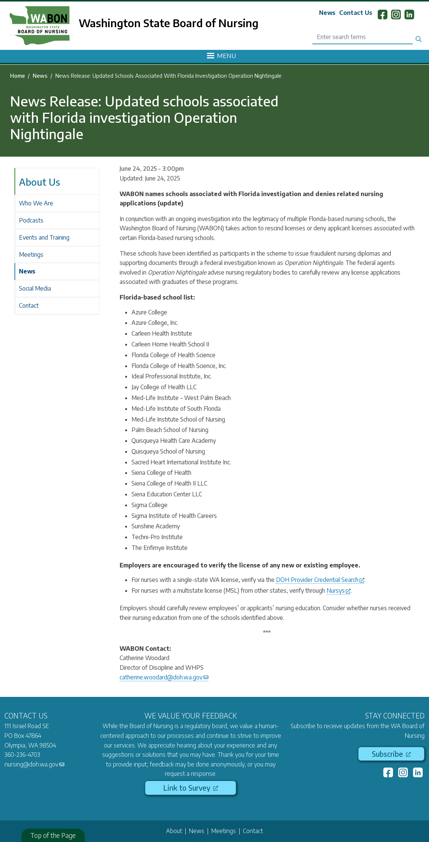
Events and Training (44, 237)
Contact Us (355, 12)
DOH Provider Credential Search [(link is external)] (320, 579)
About (174, 831)
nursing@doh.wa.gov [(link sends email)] (34, 764)
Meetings (31, 254)
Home (17, 75)
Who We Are (36, 203)
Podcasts (31, 220)
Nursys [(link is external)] (338, 590)
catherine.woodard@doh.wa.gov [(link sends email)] (164, 677)
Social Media (35, 288)
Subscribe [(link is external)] (391, 753)
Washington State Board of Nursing (169, 22)
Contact (29, 305)
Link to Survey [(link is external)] (190, 787)
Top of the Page (53, 835)
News (327, 12)
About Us (39, 182)
